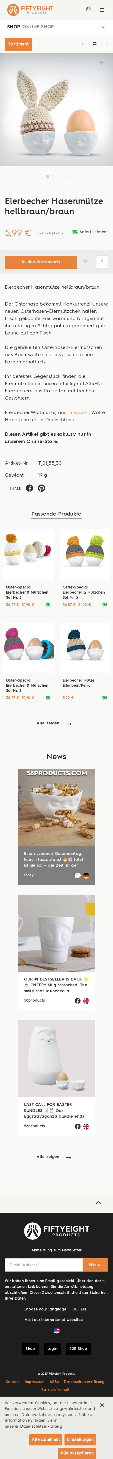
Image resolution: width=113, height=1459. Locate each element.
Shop (30, 1349)
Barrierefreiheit (55, 1390)
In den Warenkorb (41, 262)
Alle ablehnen (46, 1440)
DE (74, 1309)
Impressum (35, 1382)
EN (83, 1309)
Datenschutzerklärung (84, 1382)
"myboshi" (79, 412)
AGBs (54, 1382)
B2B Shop (78, 1349)
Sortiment (18, 44)
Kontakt (13, 1382)
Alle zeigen (48, 723)
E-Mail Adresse (24, 1265)
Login (52, 1349)
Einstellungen (80, 1440)
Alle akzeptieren (77, 1453)
